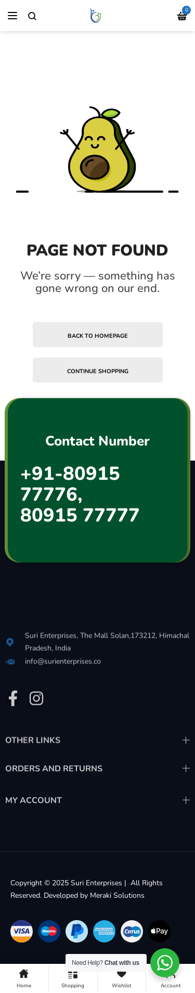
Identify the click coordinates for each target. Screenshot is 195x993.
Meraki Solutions (117, 895)
